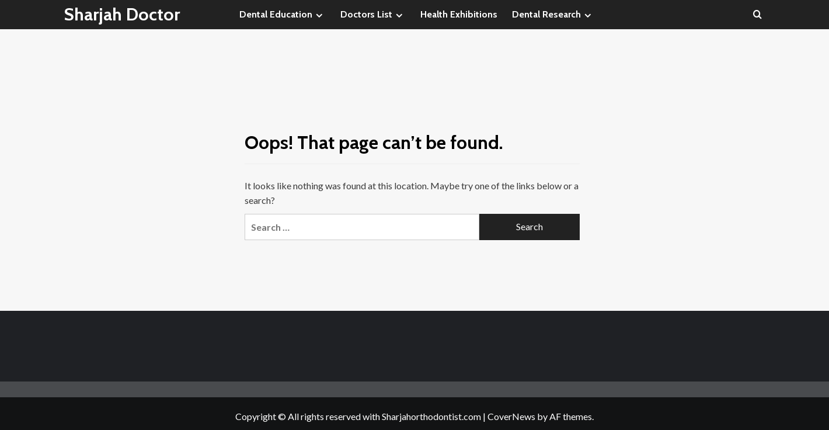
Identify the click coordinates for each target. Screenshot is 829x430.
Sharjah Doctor (122, 14)
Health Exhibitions (458, 14)
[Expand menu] (319, 15)
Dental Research (553, 14)
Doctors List (373, 14)
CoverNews (511, 416)
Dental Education (282, 14)
